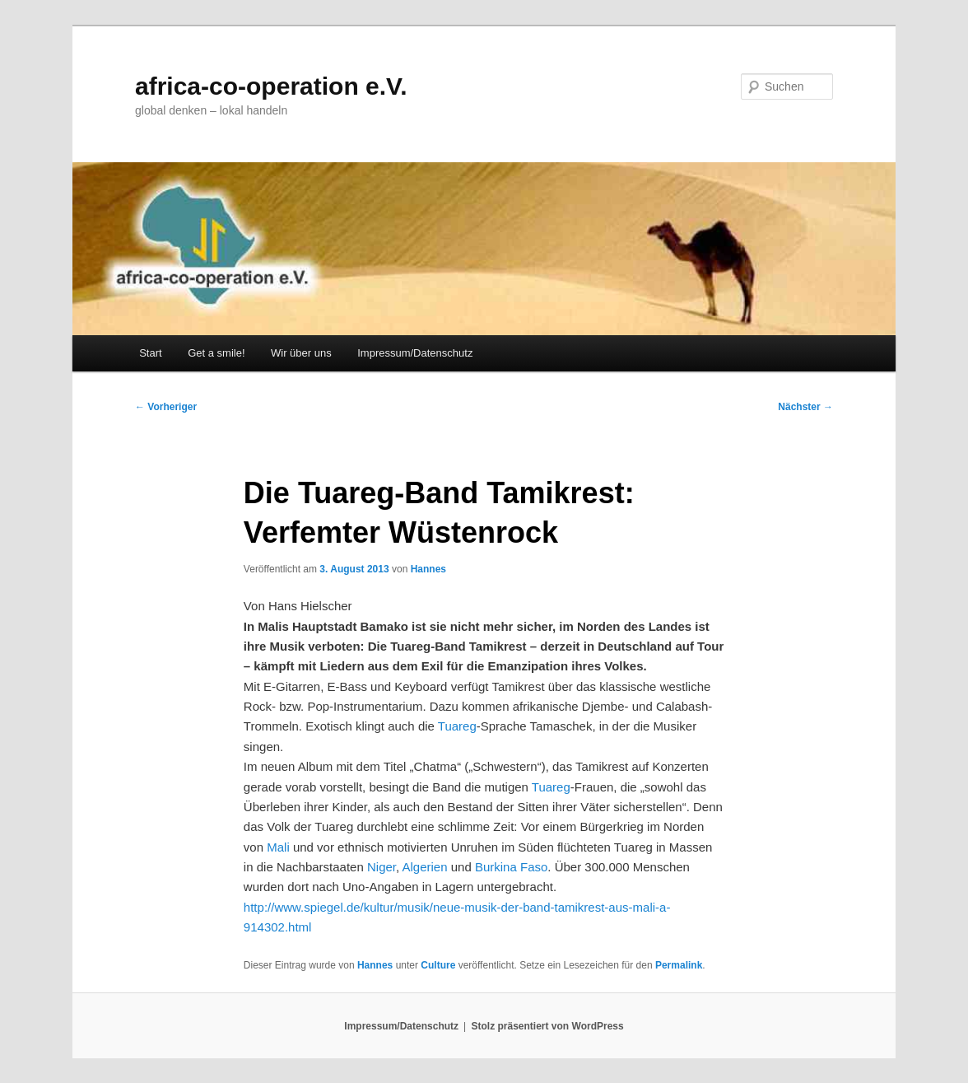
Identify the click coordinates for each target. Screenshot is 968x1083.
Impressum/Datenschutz (414, 353)
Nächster (805, 407)
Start (150, 353)
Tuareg (457, 726)
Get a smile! (216, 353)
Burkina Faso (511, 867)
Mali (278, 847)
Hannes (428, 569)
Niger (381, 867)
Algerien (425, 867)
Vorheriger (166, 407)
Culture (438, 965)
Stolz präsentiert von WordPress (548, 1026)
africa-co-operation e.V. (271, 86)
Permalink (678, 965)
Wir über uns (301, 353)
